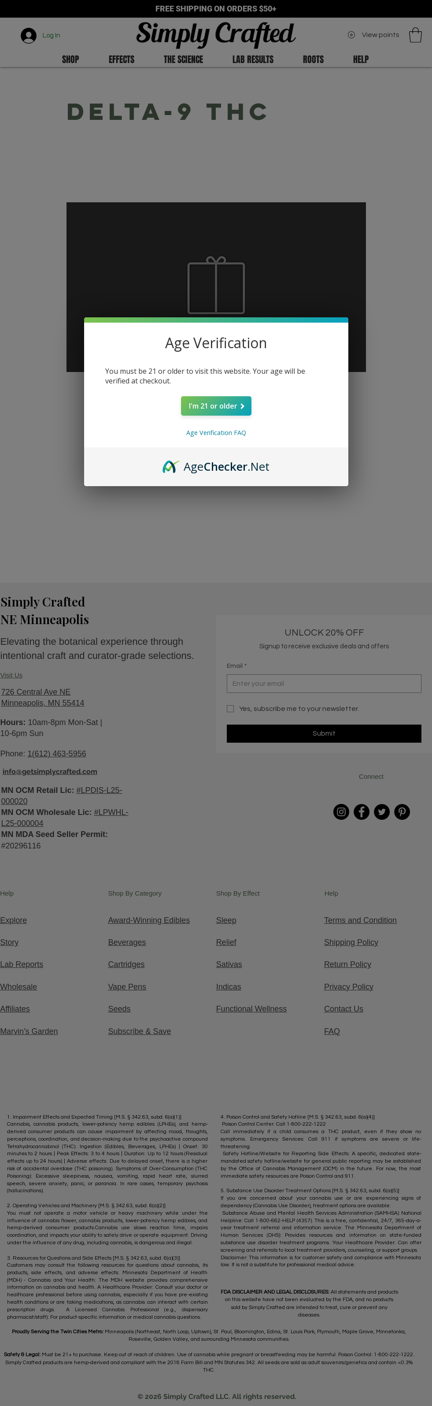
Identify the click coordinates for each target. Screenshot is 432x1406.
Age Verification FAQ (216, 432)
